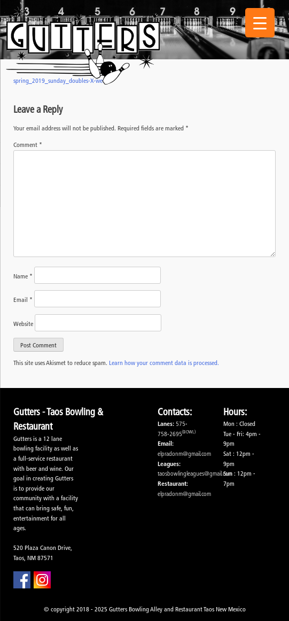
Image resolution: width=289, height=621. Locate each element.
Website (23, 324)
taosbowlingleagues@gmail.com (195, 473)
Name (23, 276)
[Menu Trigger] (260, 22)
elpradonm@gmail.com (184, 453)
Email (23, 300)
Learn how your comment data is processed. (164, 363)
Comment (27, 145)
